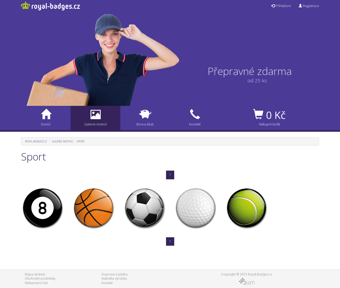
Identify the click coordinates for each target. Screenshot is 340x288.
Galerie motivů (62, 141)
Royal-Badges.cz (36, 141)
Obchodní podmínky (40, 278)
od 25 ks (254, 80)
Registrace (309, 5)
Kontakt (107, 283)
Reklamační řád (36, 283)
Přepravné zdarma (253, 71)
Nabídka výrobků (114, 278)
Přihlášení (281, 5)
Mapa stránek (35, 274)
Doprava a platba (114, 274)
